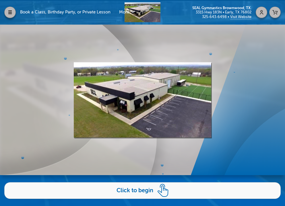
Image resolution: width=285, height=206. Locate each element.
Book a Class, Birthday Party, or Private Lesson (65, 12)
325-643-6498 (215, 17)
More (124, 12)
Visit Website (240, 17)
